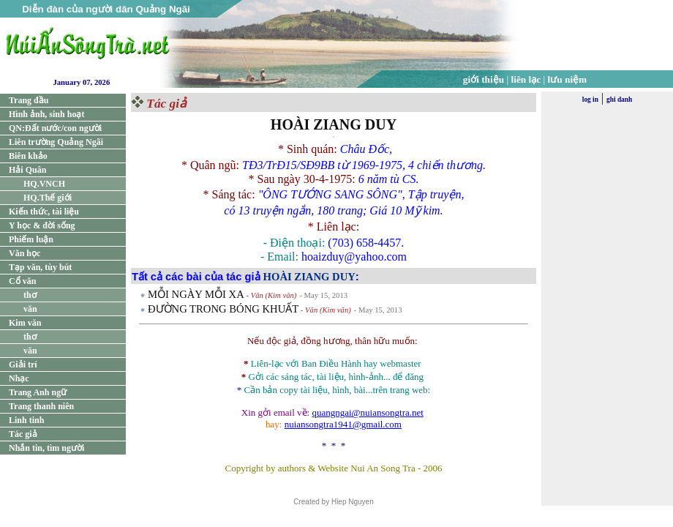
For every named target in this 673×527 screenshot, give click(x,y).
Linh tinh (26, 420)
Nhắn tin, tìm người (46, 448)
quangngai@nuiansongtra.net (367, 412)
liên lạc (526, 79)
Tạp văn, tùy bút (40, 267)
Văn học (24, 253)
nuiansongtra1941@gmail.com (343, 424)
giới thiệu (483, 79)
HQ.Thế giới (47, 198)
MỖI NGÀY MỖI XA (196, 294)
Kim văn (25, 323)
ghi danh (619, 99)
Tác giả (23, 434)
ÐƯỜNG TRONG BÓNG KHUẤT (223, 309)
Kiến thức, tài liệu (44, 211)
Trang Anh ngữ (38, 392)
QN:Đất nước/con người (55, 128)
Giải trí (23, 364)
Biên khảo (28, 156)
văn (30, 309)
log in (590, 99)
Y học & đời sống (42, 225)
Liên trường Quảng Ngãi (56, 142)
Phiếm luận (31, 239)
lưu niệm (567, 79)
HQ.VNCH (44, 184)
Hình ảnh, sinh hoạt (46, 114)
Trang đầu (28, 100)
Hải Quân (27, 170)
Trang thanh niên (41, 406)
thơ (30, 295)
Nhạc (19, 378)
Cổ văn (22, 281)
